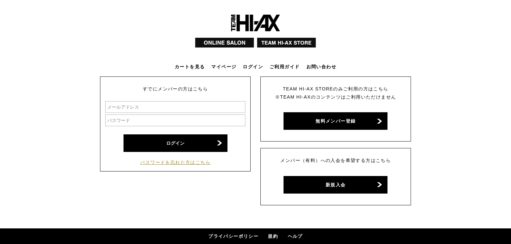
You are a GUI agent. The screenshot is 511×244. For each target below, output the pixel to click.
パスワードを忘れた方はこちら (175, 162)
